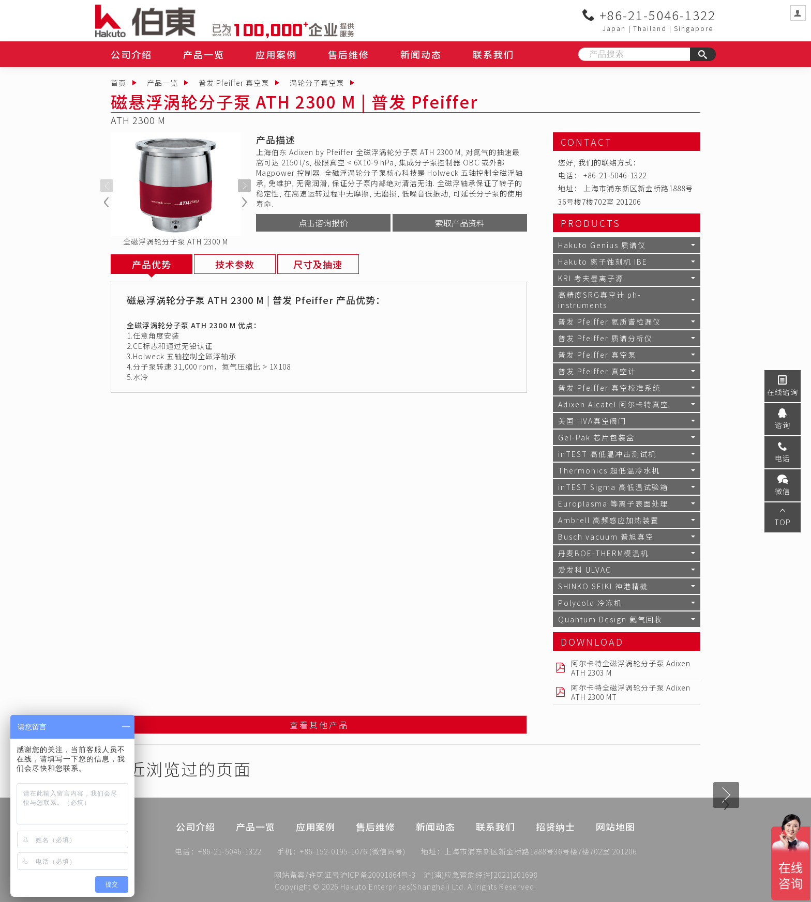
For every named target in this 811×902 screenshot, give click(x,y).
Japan (614, 28)
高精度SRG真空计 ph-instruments (599, 299)
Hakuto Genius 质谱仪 (602, 245)
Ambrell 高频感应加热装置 (608, 520)
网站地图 (615, 836)
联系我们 (493, 54)
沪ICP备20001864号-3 (378, 874)
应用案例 (276, 54)
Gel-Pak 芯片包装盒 (596, 437)
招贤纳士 (555, 836)
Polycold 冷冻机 (590, 603)
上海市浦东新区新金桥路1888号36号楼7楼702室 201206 (540, 852)
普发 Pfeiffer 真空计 (597, 371)
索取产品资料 (460, 223)
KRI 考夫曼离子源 (591, 278)
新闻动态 (421, 54)
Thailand (650, 28)
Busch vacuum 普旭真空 (606, 536)
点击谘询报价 (323, 223)
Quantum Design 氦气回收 (610, 619)
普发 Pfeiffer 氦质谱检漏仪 (609, 321)
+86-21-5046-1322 (649, 15)
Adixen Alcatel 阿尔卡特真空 (613, 404)
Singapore (693, 28)
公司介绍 (131, 54)
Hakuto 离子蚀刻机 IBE (603, 261)
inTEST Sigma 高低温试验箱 (613, 487)
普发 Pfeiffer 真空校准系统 (609, 388)
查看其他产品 (319, 725)
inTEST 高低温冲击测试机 (607, 454)
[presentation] (106, 185)
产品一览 (203, 54)
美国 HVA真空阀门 (592, 421)
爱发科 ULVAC (584, 569)
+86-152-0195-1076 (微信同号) (353, 852)
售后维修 (348, 54)
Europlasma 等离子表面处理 (613, 503)
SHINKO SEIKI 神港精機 (603, 586)
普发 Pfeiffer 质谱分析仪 (605, 338)
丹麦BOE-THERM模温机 (603, 553)
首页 (118, 83)
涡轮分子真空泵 (317, 83)
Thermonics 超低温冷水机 (609, 470)
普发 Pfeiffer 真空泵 (234, 83)
